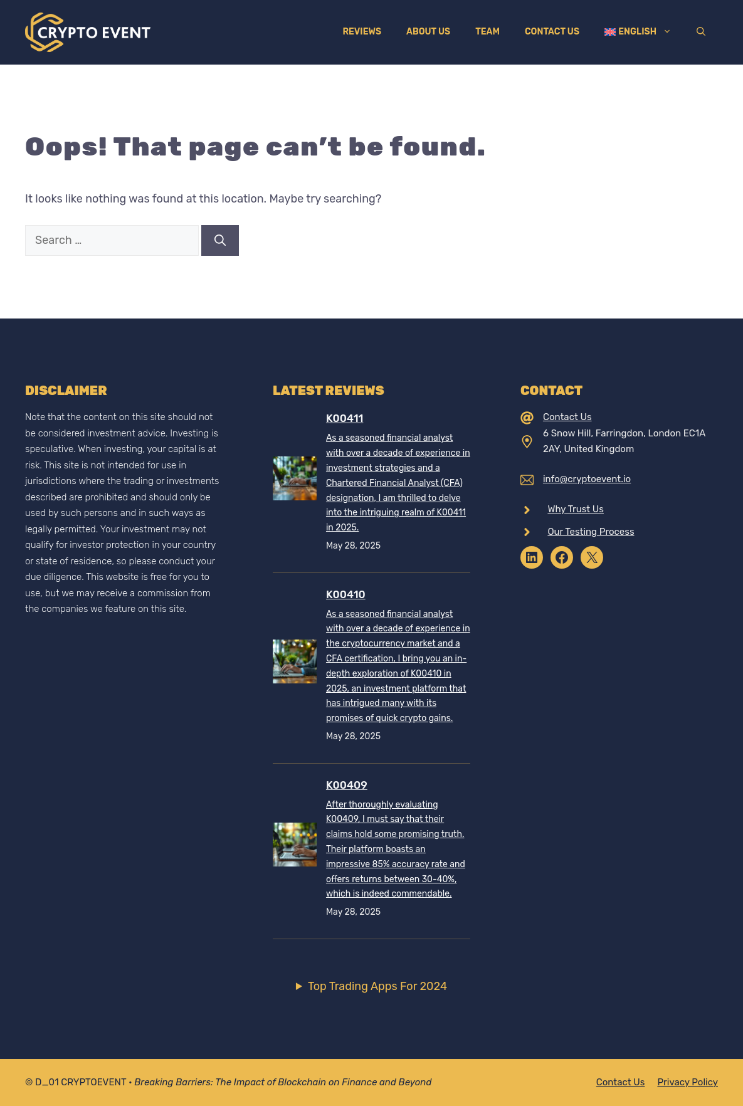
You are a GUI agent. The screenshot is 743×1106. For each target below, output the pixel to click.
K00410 (346, 594)
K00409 (346, 785)
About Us (428, 31)
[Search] (220, 240)
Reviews (361, 31)
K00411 (344, 418)
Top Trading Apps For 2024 (377, 986)
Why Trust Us (575, 509)
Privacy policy (687, 1082)
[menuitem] (638, 32)
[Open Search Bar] (701, 32)
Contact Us (552, 31)
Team (487, 31)
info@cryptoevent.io (587, 479)
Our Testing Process (590, 531)
